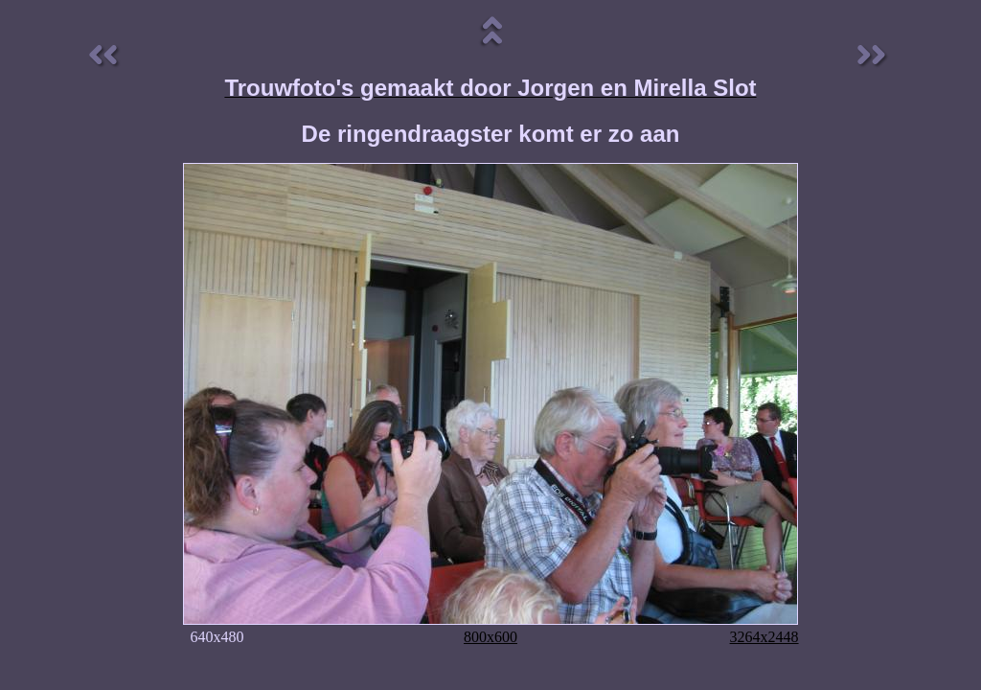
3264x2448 (764, 637)
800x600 (490, 637)
